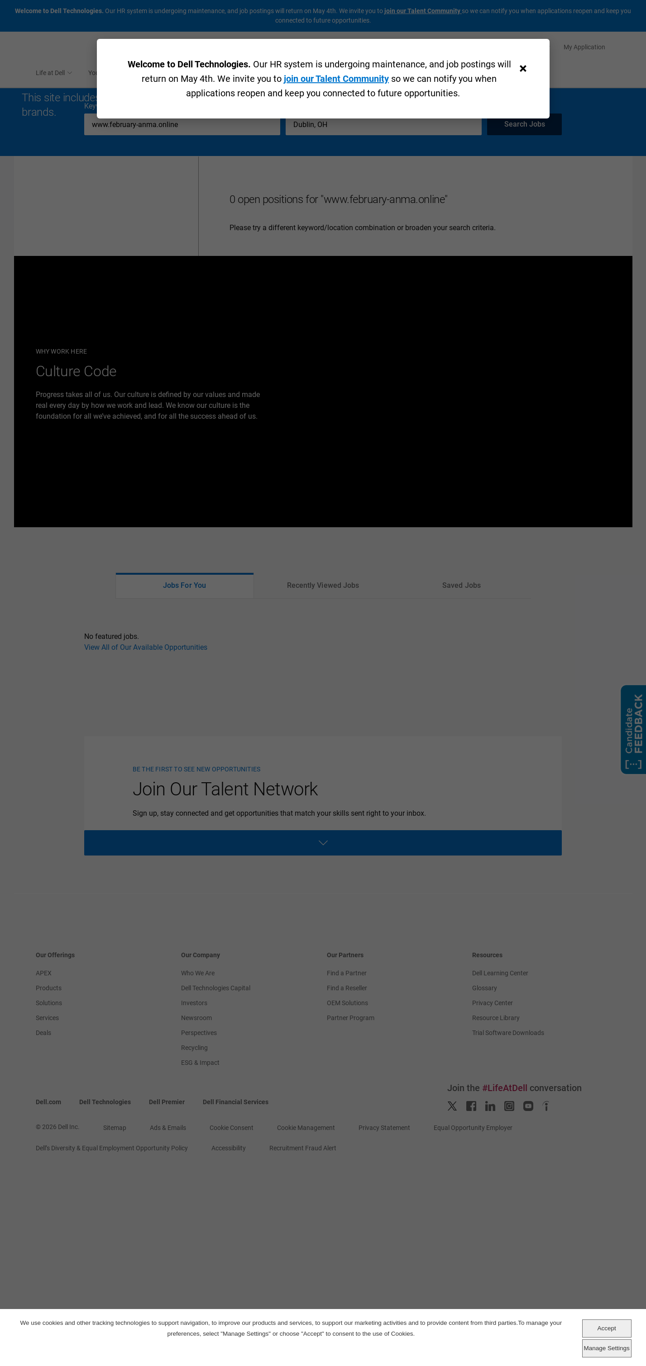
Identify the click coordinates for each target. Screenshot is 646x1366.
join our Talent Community (336, 78)
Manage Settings (606, 1348)
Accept (606, 1328)
